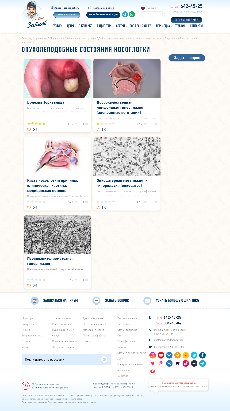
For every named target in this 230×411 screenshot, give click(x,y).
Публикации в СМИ (63, 329)
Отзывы (26, 341)
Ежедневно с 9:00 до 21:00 (169, 346)
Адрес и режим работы (66, 8)
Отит (120, 335)
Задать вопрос (187, 57)
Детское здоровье (93, 318)
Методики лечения (93, 329)
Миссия (26, 329)
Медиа (25, 347)
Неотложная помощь (94, 324)
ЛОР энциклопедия (63, 347)
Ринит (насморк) (126, 341)
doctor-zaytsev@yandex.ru (168, 339)
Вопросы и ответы (32, 335)
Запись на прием (66, 15)
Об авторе (27, 318)
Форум (56, 335)
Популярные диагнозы (65, 341)
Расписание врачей (103, 8)
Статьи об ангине (127, 329)
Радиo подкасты (61, 324)
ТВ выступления (61, 318)
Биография (28, 324)
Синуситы (123, 347)
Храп (120, 358)
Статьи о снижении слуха (131, 352)
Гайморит (122, 375)
